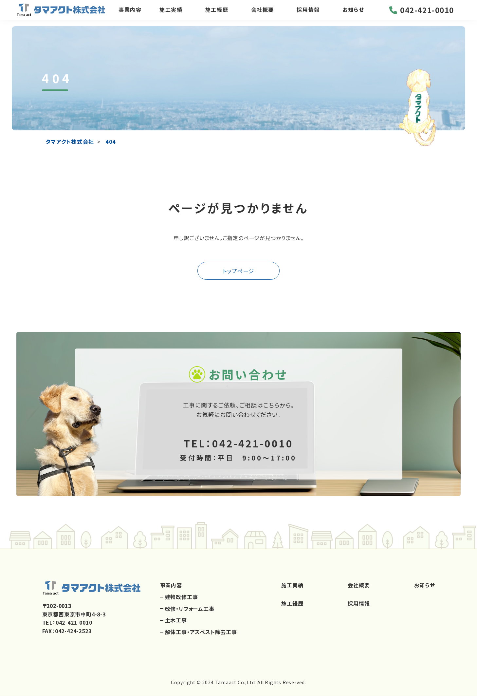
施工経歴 (217, 13)
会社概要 (263, 13)
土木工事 (176, 622)
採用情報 (310, 13)
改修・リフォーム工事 (189, 610)
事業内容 (129, 13)
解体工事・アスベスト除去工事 (201, 634)
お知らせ (355, 13)
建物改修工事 (181, 599)
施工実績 (171, 13)
